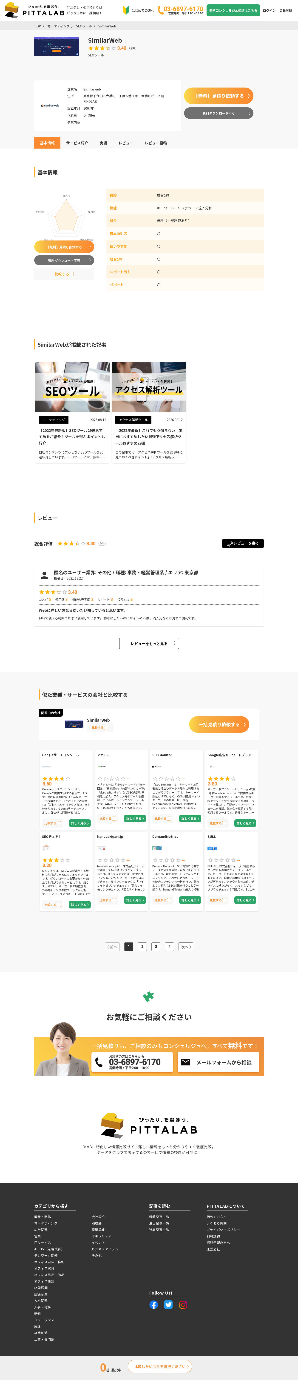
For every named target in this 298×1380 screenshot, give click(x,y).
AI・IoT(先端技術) (48, 1249)
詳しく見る (78, 823)
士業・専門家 (44, 1339)
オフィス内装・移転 (49, 1262)
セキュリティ (102, 1236)
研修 (37, 1313)
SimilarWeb (107, 26)
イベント (98, 1242)
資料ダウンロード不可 (219, 113)
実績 (103, 143)
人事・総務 (42, 1307)
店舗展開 (41, 1287)
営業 (37, 1236)
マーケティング (58, 26)
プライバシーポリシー (223, 1229)
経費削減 (41, 1332)
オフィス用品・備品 (49, 1274)
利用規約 (213, 1236)
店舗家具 (41, 1294)
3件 (132, 48)
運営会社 (213, 1249)
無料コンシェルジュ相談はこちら (233, 10)
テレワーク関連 (46, 1255)
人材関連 (41, 1300)
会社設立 (98, 1216)
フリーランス (44, 1320)
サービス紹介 (77, 143)
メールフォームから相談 (224, 1062)
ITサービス (42, 1242)
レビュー (126, 143)
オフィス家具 (44, 1268)
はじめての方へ (143, 10)
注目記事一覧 (159, 1223)
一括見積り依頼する (219, 724)
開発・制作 (42, 1216)
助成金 (97, 1223)
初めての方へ (217, 1216)
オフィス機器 (44, 1281)
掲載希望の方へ (218, 1242)
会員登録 (285, 10)
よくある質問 (217, 1223)
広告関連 (41, 1229)
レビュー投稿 (156, 143)
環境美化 (98, 1229)
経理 (37, 1326)
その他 (97, 1255)
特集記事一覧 (159, 1229)
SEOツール (84, 26)
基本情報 (47, 143)
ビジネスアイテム (105, 1249)
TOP (37, 26)
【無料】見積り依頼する (218, 95)
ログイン (269, 10)
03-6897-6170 (183, 10)
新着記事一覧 (159, 1216)
